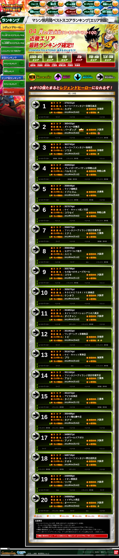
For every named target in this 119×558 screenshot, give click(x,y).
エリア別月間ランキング (12, 92)
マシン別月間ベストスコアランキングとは (12, 43)
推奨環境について (43, 553)
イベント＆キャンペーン (91, 11)
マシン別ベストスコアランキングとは (12, 35)
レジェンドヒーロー (12, 27)
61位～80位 (91, 516)
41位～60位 (78, 516)
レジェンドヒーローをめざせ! (12, 51)
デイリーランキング (12, 64)
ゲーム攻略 (73, 3)
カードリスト (91, 3)
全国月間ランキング (12, 71)
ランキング (73, 11)
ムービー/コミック (55, 11)
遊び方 (55, 3)
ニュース (37, 3)
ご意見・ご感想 (32, 553)
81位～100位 (104, 516)
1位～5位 (39, 516)
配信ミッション (37, 11)
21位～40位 (65, 516)
